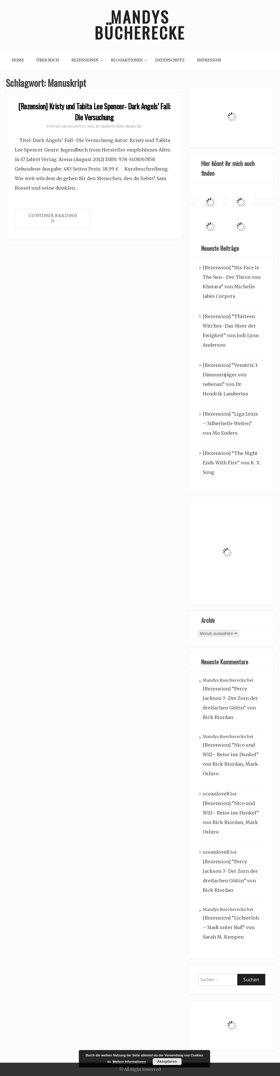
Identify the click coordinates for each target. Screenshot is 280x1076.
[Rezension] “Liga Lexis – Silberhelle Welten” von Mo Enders (230, 423)
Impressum (209, 60)
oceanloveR (216, 794)
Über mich (47, 60)
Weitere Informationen (129, 1061)
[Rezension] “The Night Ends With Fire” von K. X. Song (232, 462)
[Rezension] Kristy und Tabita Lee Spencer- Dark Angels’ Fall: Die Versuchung (94, 111)
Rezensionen (84, 60)
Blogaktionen (127, 60)
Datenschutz (169, 60)
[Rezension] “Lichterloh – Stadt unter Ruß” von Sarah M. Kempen (231, 927)
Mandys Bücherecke (140, 24)
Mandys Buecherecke (121, 126)
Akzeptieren (167, 1062)
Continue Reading (52, 218)
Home (18, 60)
